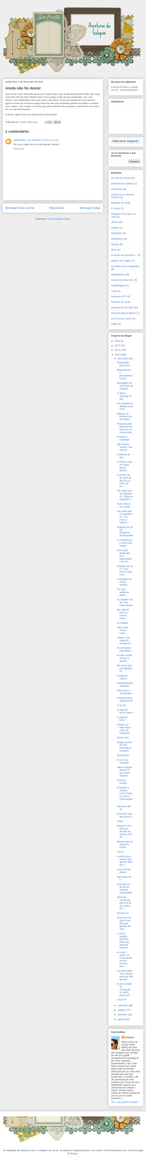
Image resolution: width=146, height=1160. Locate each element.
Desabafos (116, 238)
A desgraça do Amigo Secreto (124, 582)
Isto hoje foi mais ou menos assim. (123, 614)
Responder (18, 148)
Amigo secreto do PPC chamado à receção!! (124, 746)
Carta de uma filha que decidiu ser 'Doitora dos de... (124, 831)
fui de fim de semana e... (124, 255)
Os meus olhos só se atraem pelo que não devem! (125, 975)
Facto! (120, 851)
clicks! (114, 222)
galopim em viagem (121, 260)
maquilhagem (118, 285)
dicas (114, 249)
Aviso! (120, 821)
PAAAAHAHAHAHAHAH (125, 684)
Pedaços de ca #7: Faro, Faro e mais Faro (125, 570)
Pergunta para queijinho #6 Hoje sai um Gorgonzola (124, 427)
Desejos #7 (123, 913)
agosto (121, 1019)
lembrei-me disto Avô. (122, 280)
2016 (118, 341)
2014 (118, 350)
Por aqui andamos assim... (123, 592)
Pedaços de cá (119, 302)
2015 (118, 345)
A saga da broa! (122, 718)
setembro (122, 1014)
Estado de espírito (122, 677)
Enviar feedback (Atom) (59, 219)
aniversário (117, 189)
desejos (115, 244)
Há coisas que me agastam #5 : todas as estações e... (125, 494)
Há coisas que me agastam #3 (124, 668)
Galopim (129, 1037)
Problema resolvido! (123, 438)
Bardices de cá (119, 202)
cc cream (116, 208)
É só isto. (122, 705)
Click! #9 (121, 999)
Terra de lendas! (122, 781)
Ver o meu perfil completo (124, 1102)
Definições (116, 233)
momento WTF (119, 296)
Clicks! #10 (122, 737)
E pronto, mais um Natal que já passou (124, 466)
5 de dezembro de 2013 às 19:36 (42, 140)
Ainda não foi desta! (124, 871)
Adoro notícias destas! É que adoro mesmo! (124, 771)
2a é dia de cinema (121, 178)
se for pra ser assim (121, 318)
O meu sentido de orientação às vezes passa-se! (124, 989)
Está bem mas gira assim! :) (125, 815)
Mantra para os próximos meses (125, 844)
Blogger (74, 1153)
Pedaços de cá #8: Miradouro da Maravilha (125, 531)
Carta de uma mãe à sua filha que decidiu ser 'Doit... (124, 923)
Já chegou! (123, 623)
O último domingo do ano (124, 396)
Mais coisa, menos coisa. (123, 630)
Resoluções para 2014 (123, 364)
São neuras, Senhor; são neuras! (124, 447)
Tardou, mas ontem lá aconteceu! (124, 640)
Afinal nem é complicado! (124, 692)
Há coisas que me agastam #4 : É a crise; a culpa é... (124, 517)
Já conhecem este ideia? (124, 649)
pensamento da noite (122, 307)
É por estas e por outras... (124, 505)
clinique (115, 227)
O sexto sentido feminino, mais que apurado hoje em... (123, 940)
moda (114, 291)
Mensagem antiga (90, 208)
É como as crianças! (123, 761)
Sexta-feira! (123, 755)
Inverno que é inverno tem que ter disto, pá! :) (125, 860)
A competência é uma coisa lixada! (124, 543)
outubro (121, 1010)
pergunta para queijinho (123, 313)
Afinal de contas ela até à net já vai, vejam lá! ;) (124, 903)
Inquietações (117, 274)
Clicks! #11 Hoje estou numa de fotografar (124, 728)
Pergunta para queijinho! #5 (125, 699)
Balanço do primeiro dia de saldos (124, 416)
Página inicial (56, 208)
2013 (118, 354)
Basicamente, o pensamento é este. (124, 374)
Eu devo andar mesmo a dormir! (124, 658)
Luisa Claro (19, 140)
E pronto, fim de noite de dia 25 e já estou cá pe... (124, 480)
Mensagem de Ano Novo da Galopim (125, 386)
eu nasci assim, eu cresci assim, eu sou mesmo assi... (125, 959)
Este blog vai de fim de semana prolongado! (124, 888)
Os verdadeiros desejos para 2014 (125, 406)
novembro (123, 1005)
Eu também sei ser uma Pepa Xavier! (125, 602)
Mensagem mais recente (19, 208)
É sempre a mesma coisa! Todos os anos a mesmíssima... (125, 794)
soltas (114, 324)
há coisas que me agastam (125, 266)
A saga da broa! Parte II (125, 711)
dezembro (123, 358)
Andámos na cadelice (122, 183)
